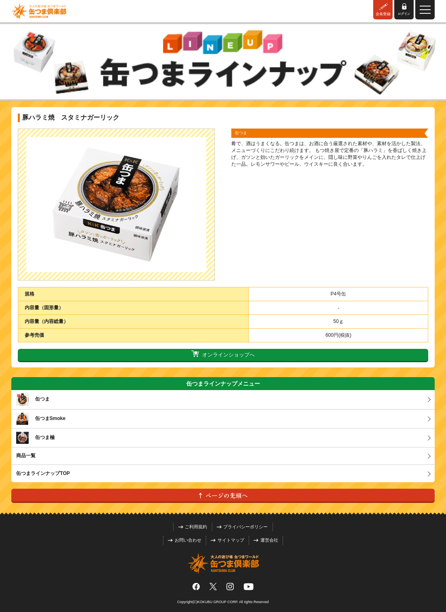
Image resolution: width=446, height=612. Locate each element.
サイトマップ (227, 540)
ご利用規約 (192, 526)
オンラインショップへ (223, 355)
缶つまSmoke (41, 419)
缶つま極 (35, 438)
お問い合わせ (184, 540)
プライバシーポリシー (242, 526)
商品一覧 (26, 455)
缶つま (33, 399)
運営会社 (266, 540)
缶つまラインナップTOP (43, 473)
